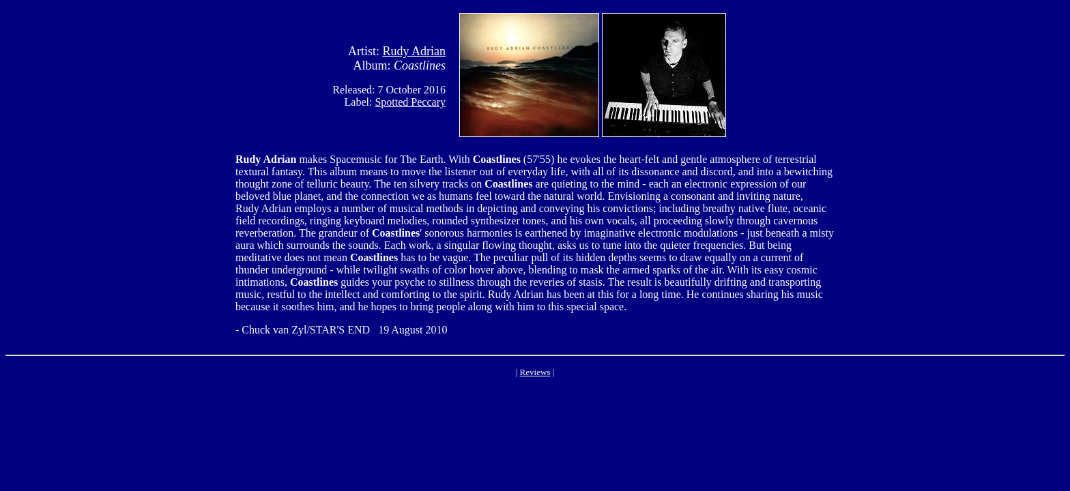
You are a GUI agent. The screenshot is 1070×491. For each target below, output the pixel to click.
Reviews (535, 372)
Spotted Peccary (410, 102)
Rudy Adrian (414, 51)
